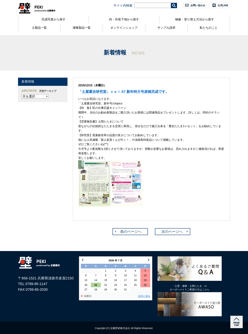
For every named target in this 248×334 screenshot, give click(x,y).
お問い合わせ (197, 5)
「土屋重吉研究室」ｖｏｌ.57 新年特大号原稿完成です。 (123, 92)
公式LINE (223, 5)
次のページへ (172, 231)
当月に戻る (144, 296)
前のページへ (130, 231)
